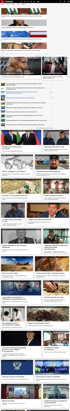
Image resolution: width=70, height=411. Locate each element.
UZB (34, 1)
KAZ (21, 1)
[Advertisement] (62, 67)
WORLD (38, 1)
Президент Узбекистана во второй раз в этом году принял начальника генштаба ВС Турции (8, 18)
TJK (27, 1)
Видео (13, 4)
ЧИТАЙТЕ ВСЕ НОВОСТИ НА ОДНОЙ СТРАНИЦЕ (44, 97)
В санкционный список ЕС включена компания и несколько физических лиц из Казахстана (43, 18)
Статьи (8, 4)
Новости (2, 4)
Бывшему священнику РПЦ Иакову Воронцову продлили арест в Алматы (25, 17)
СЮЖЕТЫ (24, 4)
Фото (19, 4)
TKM (31, 1)
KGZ (24, 1)
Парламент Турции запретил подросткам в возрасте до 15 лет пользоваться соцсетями (60, 18)
